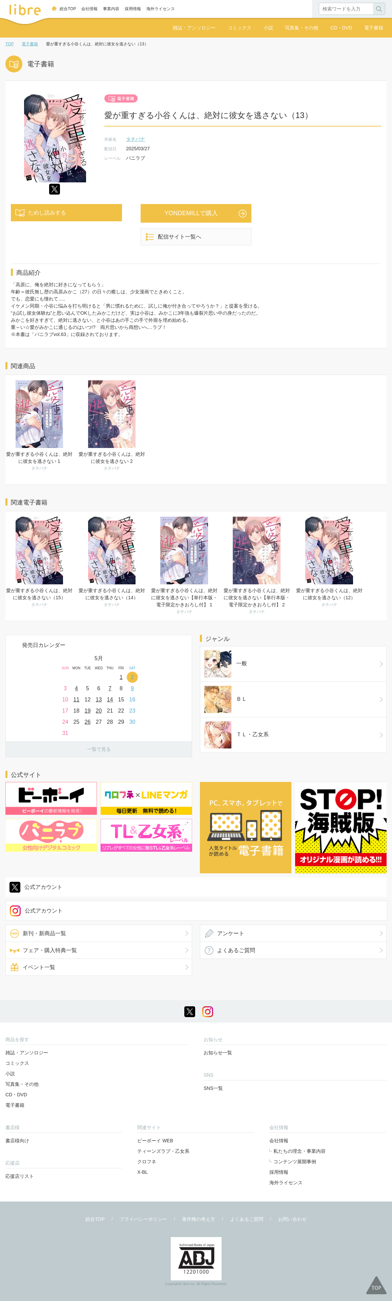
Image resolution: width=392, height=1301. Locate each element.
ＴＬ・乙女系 (236, 734)
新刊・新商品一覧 (44, 933)
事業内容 (111, 8)
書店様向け (17, 1140)
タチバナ (135, 139)
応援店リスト (19, 1176)
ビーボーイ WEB (155, 1140)
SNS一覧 (213, 1088)
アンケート (230, 933)
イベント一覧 (39, 967)
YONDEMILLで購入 (191, 213)
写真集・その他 (301, 27)
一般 (225, 663)
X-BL (142, 1172)
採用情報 (133, 8)
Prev (11, 662)
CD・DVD (341, 27)
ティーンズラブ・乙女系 (163, 1151)
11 (77, 699)
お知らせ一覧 (218, 1052)
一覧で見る (99, 749)
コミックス (239, 27)
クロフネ (146, 1161)
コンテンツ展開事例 (294, 1161)
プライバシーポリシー (143, 1219)
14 (110, 699)
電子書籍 (373, 27)
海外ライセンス (160, 8)
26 (88, 722)
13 (99, 699)
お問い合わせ (292, 1219)
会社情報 (89, 8)
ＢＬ (225, 699)
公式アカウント (43, 887)
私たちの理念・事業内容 (299, 1151)
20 (99, 711)
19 (88, 711)
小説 (268, 27)
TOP (9, 44)
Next (187, 662)
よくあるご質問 (236, 950)
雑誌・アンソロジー (194, 27)
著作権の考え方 (198, 1219)
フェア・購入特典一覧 (50, 950)
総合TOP (68, 8)
